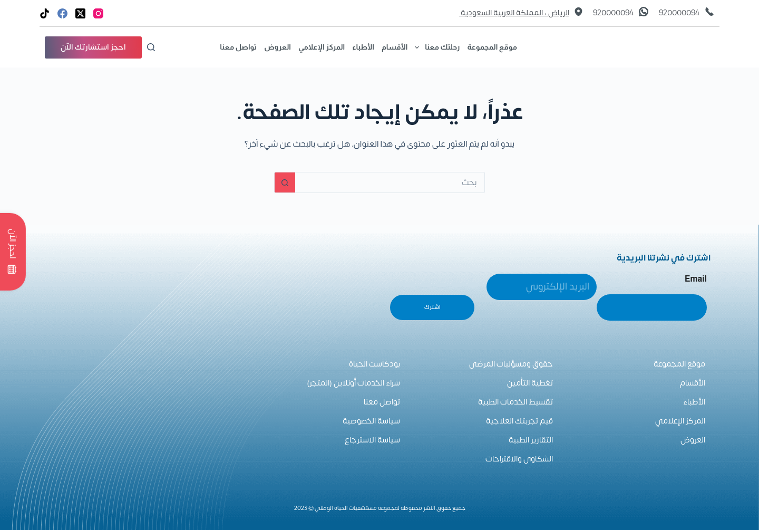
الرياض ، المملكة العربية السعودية (514, 13)
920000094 (679, 13)
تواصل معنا (238, 47)
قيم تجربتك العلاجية (519, 421)
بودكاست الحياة (374, 364)
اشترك (432, 307)
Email (696, 278)
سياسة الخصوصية (371, 421)
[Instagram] (98, 13)
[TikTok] (45, 13)
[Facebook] (62, 13)
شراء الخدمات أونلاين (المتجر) (353, 383)
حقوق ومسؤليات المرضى (511, 364)
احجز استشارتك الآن (93, 47)
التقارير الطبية (531, 440)
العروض (277, 47)
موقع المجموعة (492, 47)
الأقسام (394, 47)
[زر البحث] (284, 182)
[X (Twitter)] (80, 13)
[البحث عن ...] (390, 182)
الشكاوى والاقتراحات (519, 459)
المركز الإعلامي (321, 47)
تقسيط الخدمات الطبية (515, 402)
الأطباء (363, 47)
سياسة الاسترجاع (372, 440)
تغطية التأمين (530, 383)
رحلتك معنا (435, 47)
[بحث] (151, 47)
